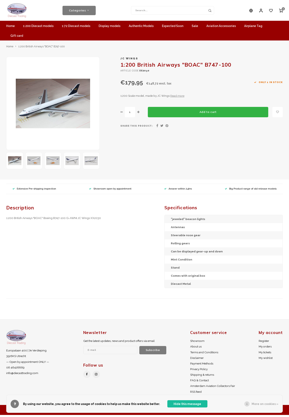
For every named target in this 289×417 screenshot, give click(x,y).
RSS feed (196, 393)
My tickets (265, 354)
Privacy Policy (199, 371)
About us (196, 348)
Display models (109, 28)
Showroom (197, 343)
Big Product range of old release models (251, 190)
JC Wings (129, 60)
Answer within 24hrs (178, 190)
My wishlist (266, 360)
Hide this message (187, 404)
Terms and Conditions (204, 354)
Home (10, 28)
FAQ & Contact (199, 382)
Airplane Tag (253, 28)
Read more (177, 97)
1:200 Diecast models (38, 28)
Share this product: (136, 128)
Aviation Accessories (221, 28)
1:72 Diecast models (76, 28)
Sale (195, 28)
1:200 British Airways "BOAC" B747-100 (41, 48)
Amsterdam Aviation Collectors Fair (212, 388)
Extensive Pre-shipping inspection (34, 190)
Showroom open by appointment (110, 190)
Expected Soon (172, 28)
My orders (265, 348)
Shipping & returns (202, 376)
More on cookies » (265, 404)
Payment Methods (201, 365)
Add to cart (208, 114)
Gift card (16, 37)
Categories (79, 11)
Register (264, 343)
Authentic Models (141, 28)
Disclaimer (197, 360)
